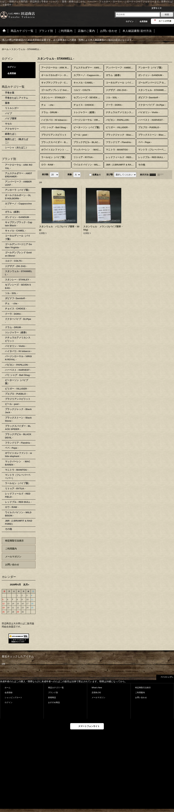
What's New (97, 687)
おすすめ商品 (54, 702)
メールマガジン (13, 556)
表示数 (45, 174)
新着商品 (52, 697)
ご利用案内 (11, 548)
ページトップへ (167, 677)
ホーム (7, 687)
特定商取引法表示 (14, 540)
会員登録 (143, 21)
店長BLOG (96, 692)
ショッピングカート (13, 697)
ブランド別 (53, 692)
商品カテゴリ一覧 (56, 687)
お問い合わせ (12, 564)
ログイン (130, 21)
